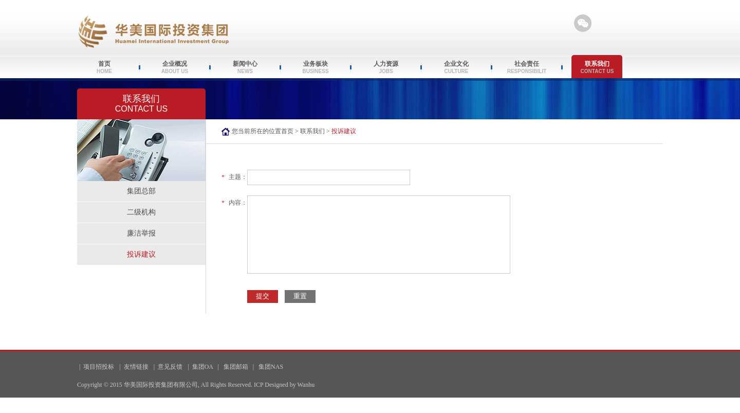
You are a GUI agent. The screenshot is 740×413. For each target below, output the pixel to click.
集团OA (202, 366)
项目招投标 (98, 366)
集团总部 (141, 191)
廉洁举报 (141, 233)
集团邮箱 (236, 366)
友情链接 (136, 366)
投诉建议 (141, 254)
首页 (287, 131)
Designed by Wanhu (289, 384)
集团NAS (270, 366)
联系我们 (312, 131)
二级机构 (141, 212)
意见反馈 (170, 366)
